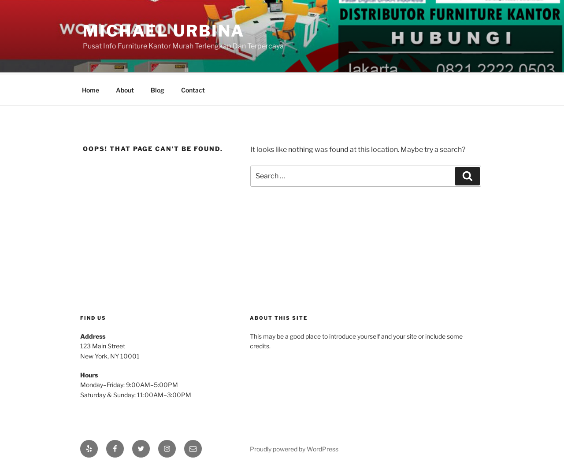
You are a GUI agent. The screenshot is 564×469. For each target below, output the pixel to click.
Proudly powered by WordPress (294, 447)
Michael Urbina (164, 31)
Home (90, 88)
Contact (193, 88)
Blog (157, 88)
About (125, 88)
